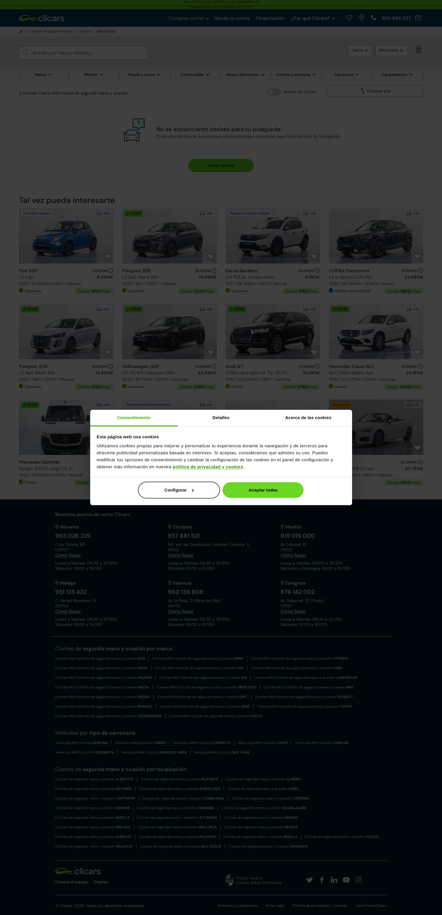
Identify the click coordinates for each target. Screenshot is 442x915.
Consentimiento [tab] (133, 417)
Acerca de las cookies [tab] (308, 417)
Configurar (179, 489)
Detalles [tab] (220, 417)
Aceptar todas (263, 489)
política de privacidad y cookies (208, 466)
